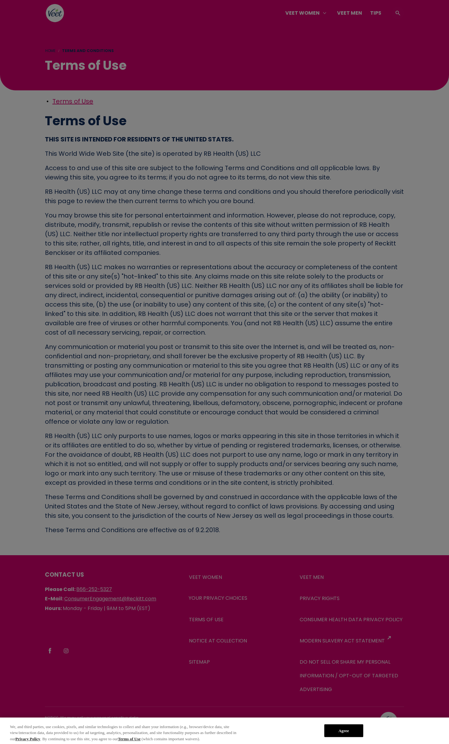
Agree (343, 736)
